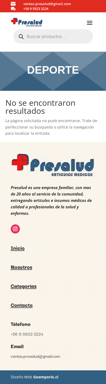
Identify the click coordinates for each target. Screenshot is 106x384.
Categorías (23, 286)
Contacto (22, 305)
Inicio (18, 248)
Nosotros (21, 267)
